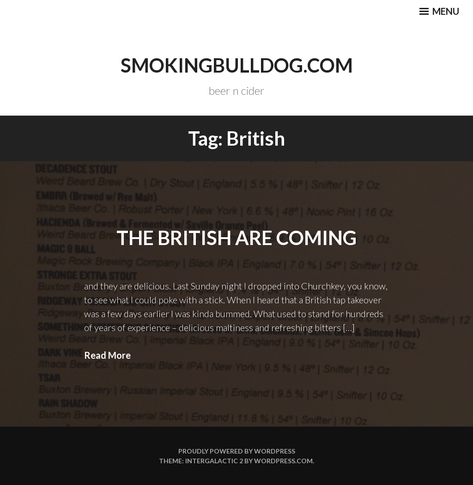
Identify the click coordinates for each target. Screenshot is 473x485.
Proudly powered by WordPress (236, 451)
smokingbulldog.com (237, 65)
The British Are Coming (236, 237)
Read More (107, 355)
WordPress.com (283, 461)
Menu (439, 11)
